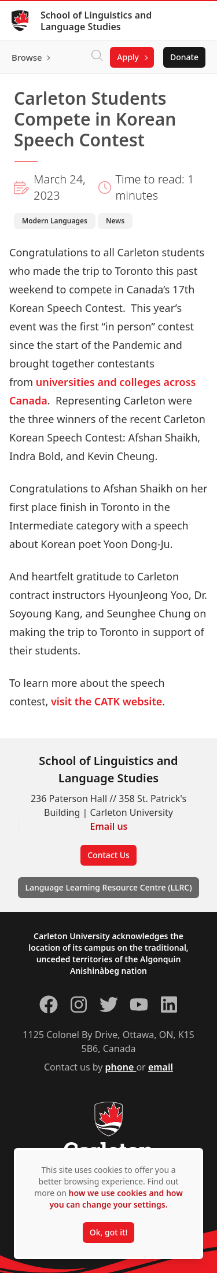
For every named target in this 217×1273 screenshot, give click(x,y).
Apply (128, 56)
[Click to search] (97, 57)
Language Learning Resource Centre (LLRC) (108, 887)
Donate (184, 56)
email (160, 1067)
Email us (109, 826)
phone (121, 1067)
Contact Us (108, 854)
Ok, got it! (108, 1232)
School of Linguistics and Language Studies (96, 20)
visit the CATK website (106, 701)
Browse (27, 57)
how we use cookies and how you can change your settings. (115, 1198)
